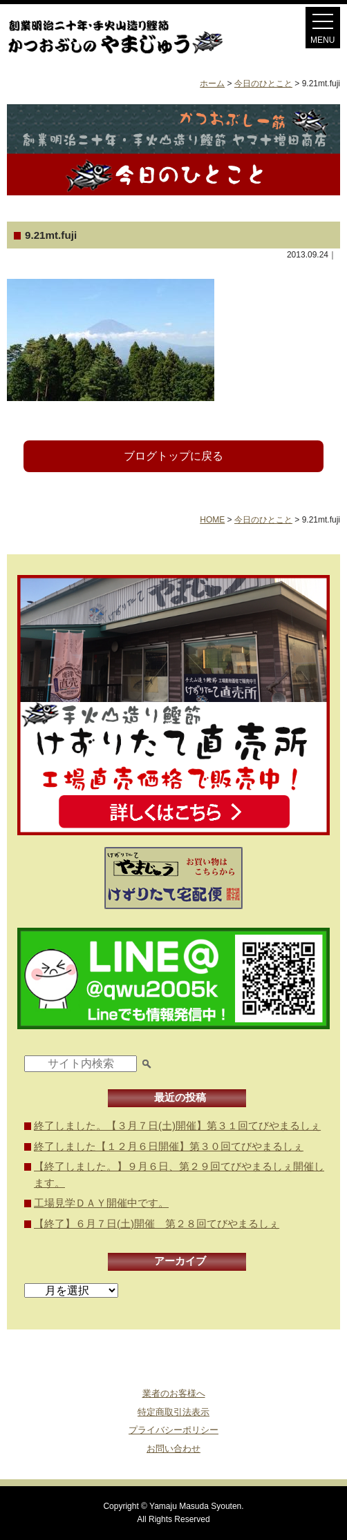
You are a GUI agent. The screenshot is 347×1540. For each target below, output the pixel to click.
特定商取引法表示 (173, 1412)
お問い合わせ (173, 1448)
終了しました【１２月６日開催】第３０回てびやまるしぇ (168, 1146)
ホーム (212, 83)
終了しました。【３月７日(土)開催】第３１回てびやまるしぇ (177, 1125)
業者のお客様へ (173, 1393)
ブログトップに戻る (173, 456)
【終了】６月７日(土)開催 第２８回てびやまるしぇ (156, 1223)
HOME (212, 520)
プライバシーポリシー (173, 1430)
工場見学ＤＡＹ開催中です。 (101, 1203)
